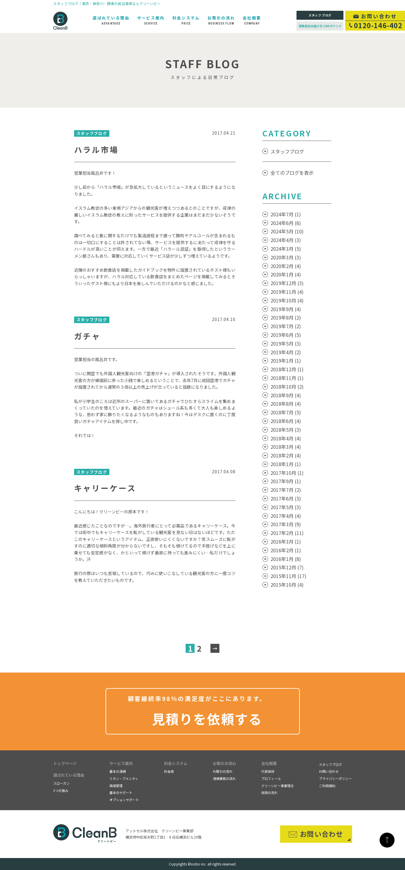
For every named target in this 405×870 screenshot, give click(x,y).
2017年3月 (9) (285, 524)
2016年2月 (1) (285, 550)
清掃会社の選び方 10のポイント (320, 26)
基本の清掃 (117, 771)
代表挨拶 (267, 771)
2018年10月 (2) (287, 386)
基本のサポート (120, 792)
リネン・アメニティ (123, 778)
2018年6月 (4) (285, 421)
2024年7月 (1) (285, 214)
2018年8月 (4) (285, 403)
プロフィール (271, 778)
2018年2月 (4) (285, 455)
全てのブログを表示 (292, 172)
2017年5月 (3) (285, 507)
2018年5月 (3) (285, 429)
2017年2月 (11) (287, 532)
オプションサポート (124, 799)
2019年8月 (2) (285, 317)
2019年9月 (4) (285, 309)
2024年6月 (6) (285, 222)
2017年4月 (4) (285, 515)
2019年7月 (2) (285, 326)
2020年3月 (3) (285, 257)
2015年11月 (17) (288, 576)
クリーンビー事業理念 (277, 785)
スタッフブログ (287, 151)
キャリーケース (105, 487)
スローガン (61, 783)
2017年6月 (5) (285, 498)
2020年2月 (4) (285, 266)
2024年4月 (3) (285, 240)
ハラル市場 (96, 149)
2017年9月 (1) (285, 481)
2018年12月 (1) (287, 369)
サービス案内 (121, 763)
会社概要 (269, 763)
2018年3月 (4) (285, 446)
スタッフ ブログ (319, 15)
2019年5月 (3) (285, 343)
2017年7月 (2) (285, 489)
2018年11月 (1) (287, 377)
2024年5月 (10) (287, 231)
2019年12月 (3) (287, 283)
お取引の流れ (224, 763)
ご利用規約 (327, 785)
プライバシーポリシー (335, 778)
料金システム (175, 763)
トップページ (65, 763)
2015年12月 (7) (287, 567)
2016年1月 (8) (285, 558)
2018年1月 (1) (285, 464)
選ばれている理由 (68, 775)
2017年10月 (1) (287, 472)
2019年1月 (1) (285, 360)
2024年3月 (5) (285, 248)
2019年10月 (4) (287, 300)
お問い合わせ (329, 771)
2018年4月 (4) (285, 438)
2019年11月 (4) (287, 291)
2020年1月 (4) (285, 274)
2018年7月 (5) (285, 412)
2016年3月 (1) (285, 541)
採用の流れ (269, 792)
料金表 (169, 771)
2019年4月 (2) (285, 352)
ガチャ (87, 335)
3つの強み (60, 790)
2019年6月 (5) (285, 334)
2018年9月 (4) (285, 395)
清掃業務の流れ (224, 778)
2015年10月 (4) (287, 584)
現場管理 (116, 785)
